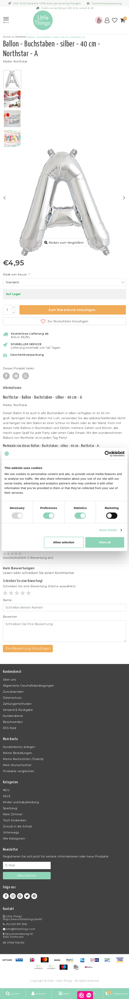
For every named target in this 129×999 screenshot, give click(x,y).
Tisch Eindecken (14, 820)
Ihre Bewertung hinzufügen (27, 648)
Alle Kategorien (14, 838)
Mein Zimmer (13, 814)
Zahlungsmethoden (17, 704)
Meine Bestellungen (17, 753)
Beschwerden (13, 722)
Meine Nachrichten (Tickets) (23, 759)
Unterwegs (11, 832)
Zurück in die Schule (17, 826)
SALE (7, 796)
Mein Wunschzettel (17, 765)
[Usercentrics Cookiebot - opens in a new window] (108, 454)
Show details (108, 530)
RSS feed (9, 728)
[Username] (64, 607)
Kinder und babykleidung (21, 802)
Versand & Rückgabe (18, 710)
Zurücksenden (13, 691)
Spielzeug (10, 808)
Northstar (20, 61)
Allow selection (63, 542)
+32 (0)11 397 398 (15, 924)
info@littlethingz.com (19, 929)
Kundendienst (13, 716)
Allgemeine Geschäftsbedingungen (28, 685)
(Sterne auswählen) (39, 586)
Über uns (9, 679)
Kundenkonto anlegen (19, 747)
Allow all (105, 542)
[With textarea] (64, 631)
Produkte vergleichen (18, 771)
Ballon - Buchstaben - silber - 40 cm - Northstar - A (56, 36)
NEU (6, 790)
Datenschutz (12, 698)
